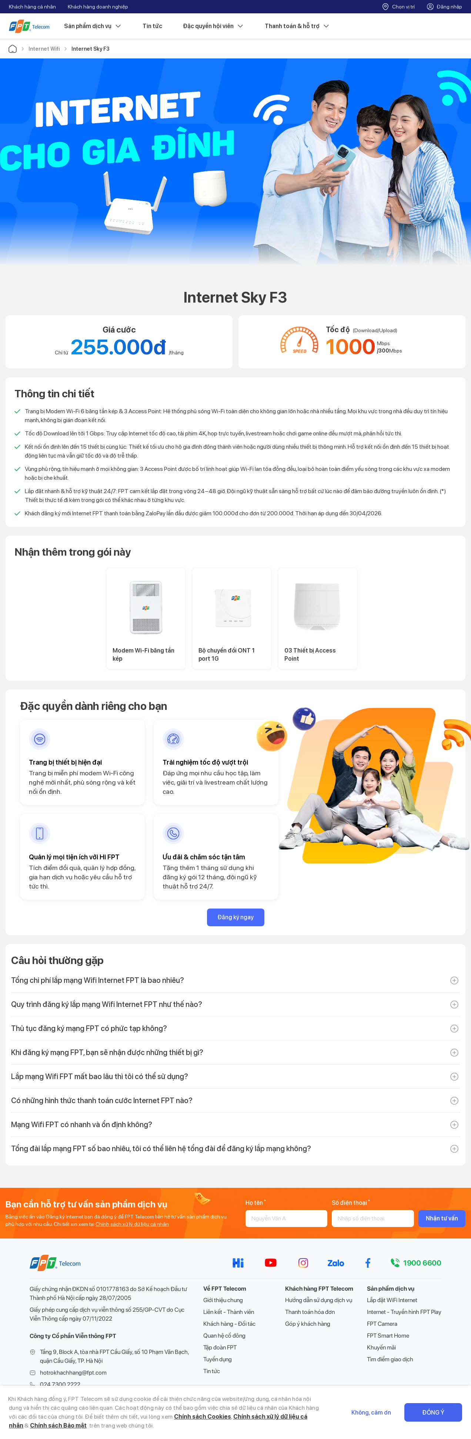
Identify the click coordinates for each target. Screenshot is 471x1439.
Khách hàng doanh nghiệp (98, 7)
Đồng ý (433, 1412)
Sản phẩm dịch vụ (93, 26)
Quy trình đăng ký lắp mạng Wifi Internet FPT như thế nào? (106, 1004)
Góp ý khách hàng (307, 1323)
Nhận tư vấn (442, 1218)
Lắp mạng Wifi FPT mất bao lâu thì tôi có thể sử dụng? (99, 1076)
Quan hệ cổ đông (224, 1335)
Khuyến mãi (381, 1347)
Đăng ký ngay (235, 917)
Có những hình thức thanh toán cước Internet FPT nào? (102, 1100)
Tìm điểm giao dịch (390, 1359)
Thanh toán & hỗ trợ (297, 26)
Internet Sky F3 (90, 49)
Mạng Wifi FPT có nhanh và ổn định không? (81, 1124)
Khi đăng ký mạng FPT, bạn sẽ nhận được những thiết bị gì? (107, 1052)
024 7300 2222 (60, 1384)
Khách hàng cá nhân (32, 7)
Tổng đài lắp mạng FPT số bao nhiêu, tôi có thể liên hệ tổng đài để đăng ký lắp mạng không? (161, 1148)
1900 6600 (422, 1262)
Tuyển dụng (217, 1359)
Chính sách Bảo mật (58, 1425)
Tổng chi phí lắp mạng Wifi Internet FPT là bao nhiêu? (97, 980)
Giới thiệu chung (223, 1300)
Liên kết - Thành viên (228, 1311)
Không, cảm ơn (371, 1412)
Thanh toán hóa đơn (310, 1311)
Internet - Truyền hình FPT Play (404, 1311)
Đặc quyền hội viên (213, 26)
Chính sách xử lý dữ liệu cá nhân (132, 1224)
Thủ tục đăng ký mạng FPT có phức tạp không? (89, 1028)
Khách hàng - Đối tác (229, 1323)
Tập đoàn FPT (220, 1347)
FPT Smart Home (388, 1335)
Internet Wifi (44, 49)
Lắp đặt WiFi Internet (392, 1300)
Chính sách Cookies (202, 1416)
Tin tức (152, 26)
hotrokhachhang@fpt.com (73, 1372)
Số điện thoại (351, 1202)
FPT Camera (382, 1323)
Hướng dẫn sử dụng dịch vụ (318, 1300)
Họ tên (255, 1202)
